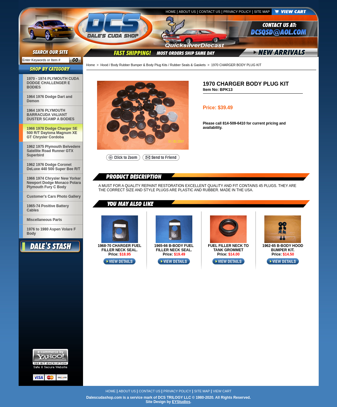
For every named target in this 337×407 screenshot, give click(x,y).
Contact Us (209, 11)
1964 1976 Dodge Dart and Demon (49, 99)
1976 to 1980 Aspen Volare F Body (51, 231)
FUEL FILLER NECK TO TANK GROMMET (228, 248)
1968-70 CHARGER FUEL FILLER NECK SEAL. (119, 248)
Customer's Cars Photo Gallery (54, 196)
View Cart (222, 391)
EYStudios (181, 402)
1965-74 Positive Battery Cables (48, 208)
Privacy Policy (237, 11)
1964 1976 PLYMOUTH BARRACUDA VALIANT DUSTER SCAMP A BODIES (50, 114)
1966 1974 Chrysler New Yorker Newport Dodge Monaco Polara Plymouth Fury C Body (54, 182)
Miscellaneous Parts (44, 220)
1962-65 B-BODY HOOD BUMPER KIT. (282, 248)
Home (171, 11)
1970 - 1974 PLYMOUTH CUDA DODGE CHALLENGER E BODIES (53, 83)
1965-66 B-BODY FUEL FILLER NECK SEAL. (174, 248)
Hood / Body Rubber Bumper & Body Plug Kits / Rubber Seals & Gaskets (153, 65)
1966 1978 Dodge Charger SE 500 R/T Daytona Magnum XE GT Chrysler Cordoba (52, 132)
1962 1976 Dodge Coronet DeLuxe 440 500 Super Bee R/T (53, 166)
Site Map (262, 11)
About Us (187, 11)
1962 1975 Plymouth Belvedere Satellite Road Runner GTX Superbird (53, 150)
